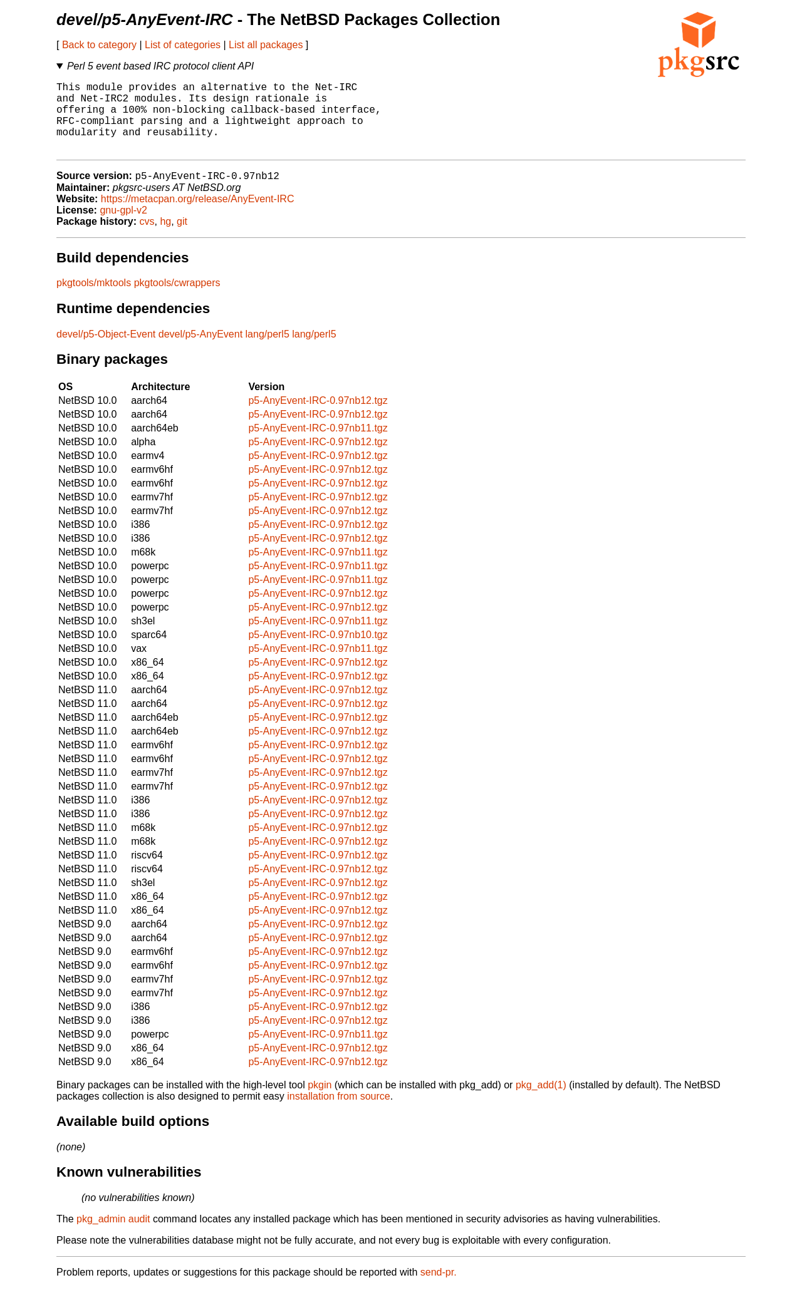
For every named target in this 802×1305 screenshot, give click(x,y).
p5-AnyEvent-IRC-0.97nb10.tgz (317, 651)
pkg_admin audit (113, 1235)
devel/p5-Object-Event (105, 351)
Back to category (99, 44)
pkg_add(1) (541, 1101)
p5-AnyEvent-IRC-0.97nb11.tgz (317, 445)
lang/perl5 (267, 351)
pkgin (319, 1101)
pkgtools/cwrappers (177, 299)
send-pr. (438, 1289)
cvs (147, 238)
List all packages (266, 44)
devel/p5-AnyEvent (200, 351)
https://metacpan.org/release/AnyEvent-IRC (197, 215)
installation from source (338, 1113)
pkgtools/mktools (93, 299)
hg (165, 238)
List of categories (183, 44)
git (182, 238)
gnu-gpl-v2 (123, 227)
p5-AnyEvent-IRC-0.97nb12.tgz (317, 417)
